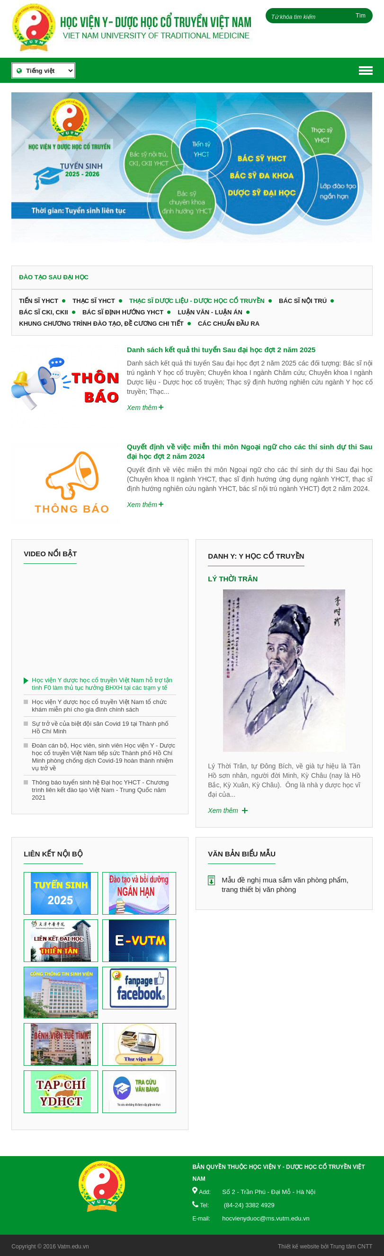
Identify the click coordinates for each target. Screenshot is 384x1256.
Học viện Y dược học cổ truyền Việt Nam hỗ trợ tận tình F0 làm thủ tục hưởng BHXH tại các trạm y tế (102, 684)
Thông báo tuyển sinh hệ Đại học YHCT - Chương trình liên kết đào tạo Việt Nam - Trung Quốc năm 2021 (100, 790)
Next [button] (355, 661)
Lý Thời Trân (233, 579)
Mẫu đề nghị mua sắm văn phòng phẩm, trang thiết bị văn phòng (285, 884)
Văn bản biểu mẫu (242, 854)
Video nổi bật (50, 554)
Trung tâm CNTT (351, 1246)
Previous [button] (212, 661)
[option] (191, 171)
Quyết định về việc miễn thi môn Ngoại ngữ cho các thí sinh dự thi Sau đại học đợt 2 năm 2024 (250, 451)
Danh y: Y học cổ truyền (256, 556)
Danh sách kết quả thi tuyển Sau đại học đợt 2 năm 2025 (221, 350)
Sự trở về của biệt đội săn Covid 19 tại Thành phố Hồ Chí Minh (100, 727)
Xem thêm (142, 407)
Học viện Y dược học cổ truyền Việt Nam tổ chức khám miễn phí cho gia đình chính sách (99, 705)
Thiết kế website (298, 1246)
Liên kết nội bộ (53, 854)
